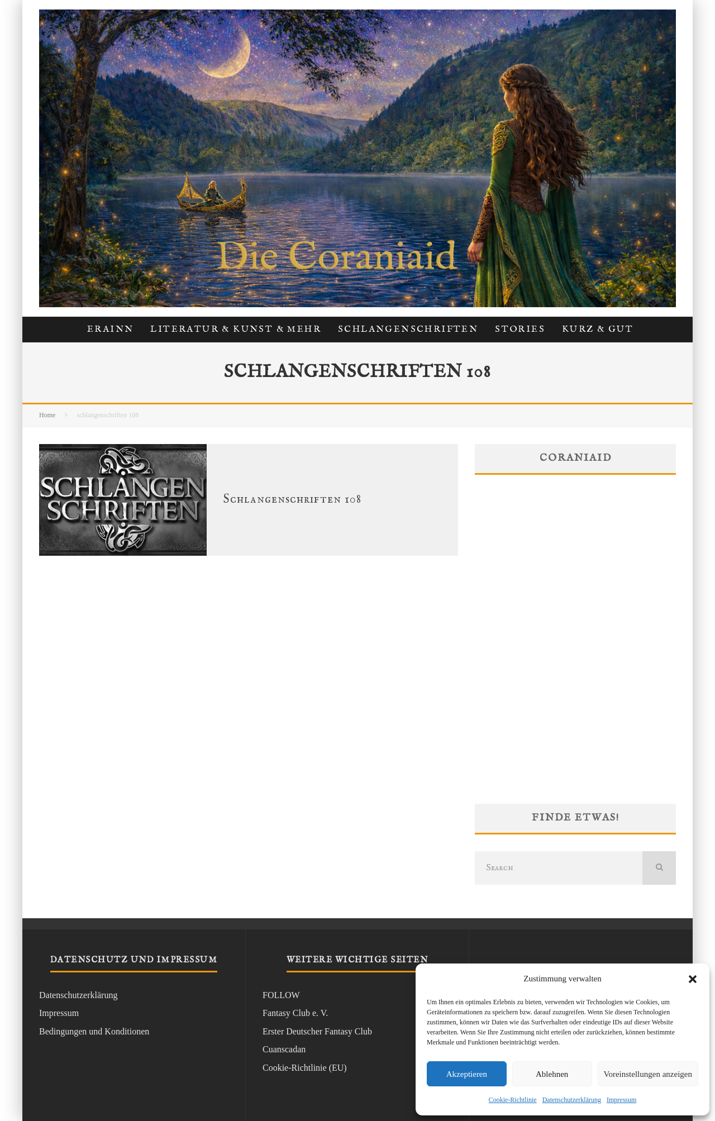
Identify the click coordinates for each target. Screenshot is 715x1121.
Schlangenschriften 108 (292, 499)
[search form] (558, 868)
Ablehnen (552, 1074)
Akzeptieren (466, 1074)
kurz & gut (597, 329)
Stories (520, 329)
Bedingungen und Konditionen (94, 1031)
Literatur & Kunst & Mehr (235, 329)
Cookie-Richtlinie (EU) (305, 1067)
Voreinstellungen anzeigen (648, 1074)
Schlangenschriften (408, 329)
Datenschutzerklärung (571, 1100)
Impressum (621, 1100)
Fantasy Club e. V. (295, 1013)
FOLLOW (281, 995)
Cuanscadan (284, 1049)
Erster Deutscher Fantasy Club (317, 1031)
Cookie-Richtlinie (513, 1100)
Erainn (110, 329)
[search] (659, 868)
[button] (692, 979)
